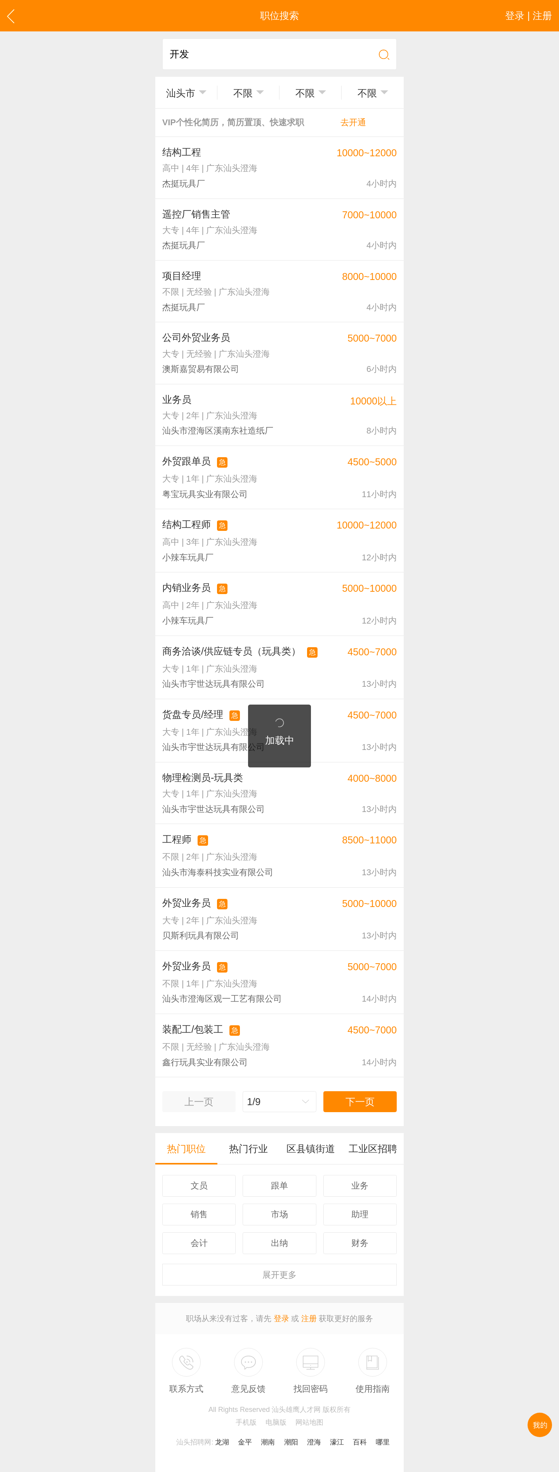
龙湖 (222, 1442)
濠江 (337, 1442)
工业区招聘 (373, 1148)
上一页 (199, 1101)
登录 (281, 1318)
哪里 (383, 1442)
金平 (245, 1442)
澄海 (314, 1442)
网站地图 (309, 1422)
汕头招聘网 (193, 1442)
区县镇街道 (310, 1148)
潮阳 (291, 1442)
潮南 (268, 1442)
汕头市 (180, 93)
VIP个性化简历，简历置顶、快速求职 (264, 122)
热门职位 (186, 1148)
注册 (309, 1318)
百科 (360, 1442)
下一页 (360, 1101)
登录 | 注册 (528, 15)
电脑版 (276, 1422)
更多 (279, 1275)
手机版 (246, 1422)
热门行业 (248, 1148)
